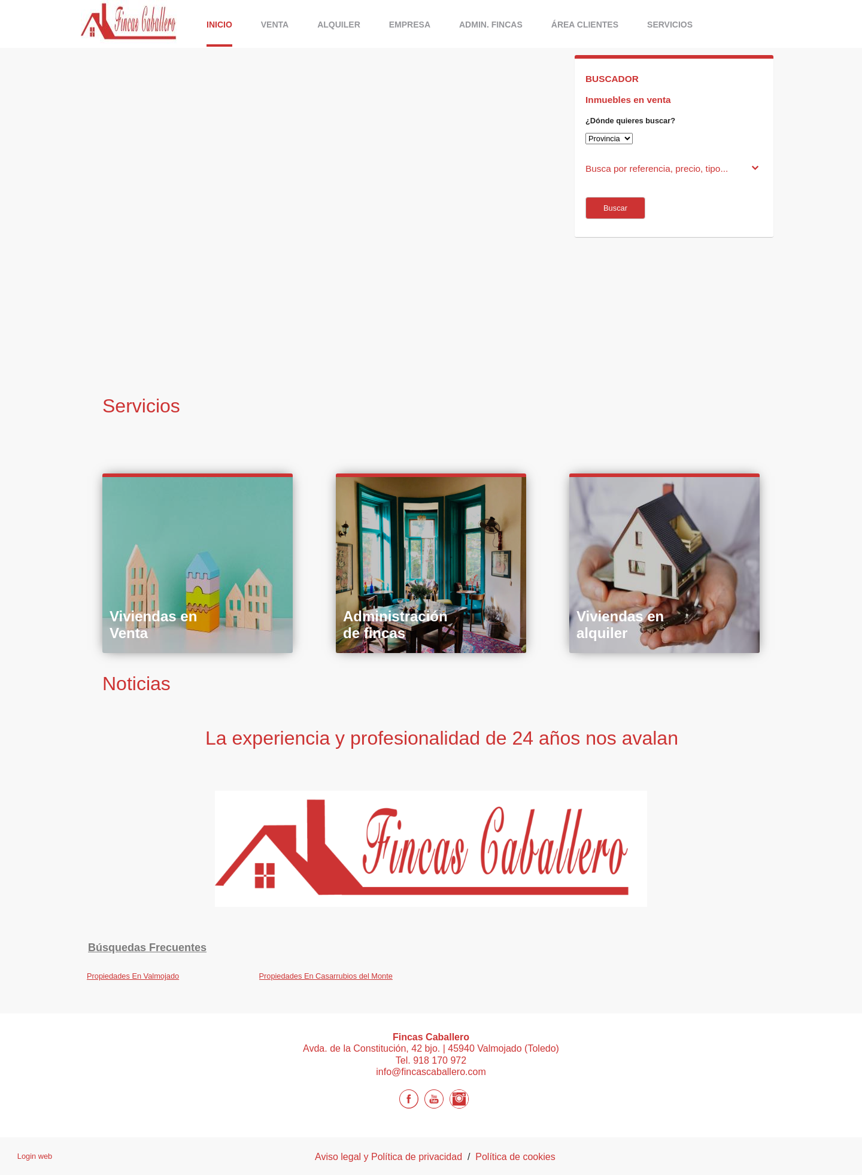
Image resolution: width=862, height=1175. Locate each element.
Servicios (670, 24)
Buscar (615, 208)
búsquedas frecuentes (147, 948)
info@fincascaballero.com (430, 1072)
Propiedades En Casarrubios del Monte (326, 975)
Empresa (409, 24)
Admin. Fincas (491, 24)
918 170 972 (439, 1060)
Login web (34, 1156)
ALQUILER (338, 24)
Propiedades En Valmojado (133, 975)
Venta (275, 24)
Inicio (219, 24)
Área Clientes (584, 24)
